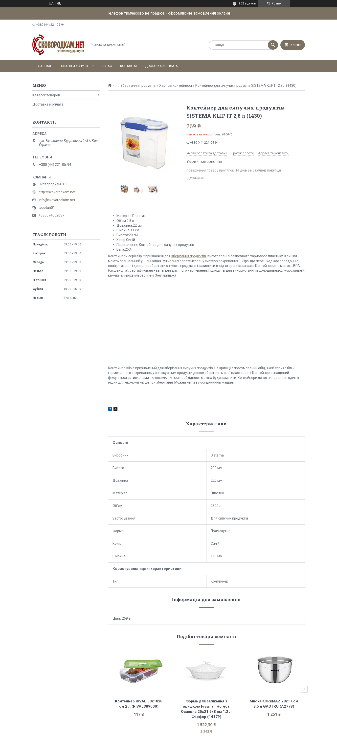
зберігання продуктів (188, 256)
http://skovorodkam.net (57, 192)
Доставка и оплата (161, 66)
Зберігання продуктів (138, 85)
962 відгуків (247, 3)
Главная (44, 66)
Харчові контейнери (175, 85)
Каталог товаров (46, 95)
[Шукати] (273, 45)
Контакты (128, 66)
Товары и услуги (73, 66)
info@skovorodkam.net (57, 200)
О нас (107, 66)
